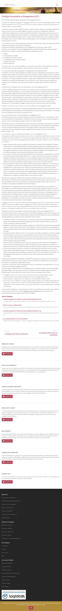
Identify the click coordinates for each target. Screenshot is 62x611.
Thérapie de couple (6, 570)
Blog (3, 556)
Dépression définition (7, 528)
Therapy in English (6, 583)
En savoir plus (7, 353)
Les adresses (5, 552)
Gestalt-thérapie (6, 517)
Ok (31, 607)
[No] (60, 606)
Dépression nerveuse (7, 525)
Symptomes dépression (7, 531)
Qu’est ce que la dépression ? (9, 497)
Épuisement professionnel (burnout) (10, 573)
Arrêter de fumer (6, 580)
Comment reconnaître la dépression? (11, 501)
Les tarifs (4, 549)
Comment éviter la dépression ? (9, 514)
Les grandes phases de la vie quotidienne (15, 319)
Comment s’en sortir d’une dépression (11, 538)
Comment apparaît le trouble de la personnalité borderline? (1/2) (22, 311)
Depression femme (6, 535)
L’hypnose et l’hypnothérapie (9, 576)
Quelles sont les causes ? (8, 507)
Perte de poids (5, 586)
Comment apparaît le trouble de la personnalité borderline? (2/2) (22, 299)
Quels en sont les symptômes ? (9, 504)
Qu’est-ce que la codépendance (12, 305)
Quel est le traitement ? (7, 511)
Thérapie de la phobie (7, 563)
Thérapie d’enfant (6, 566)
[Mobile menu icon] (57, 5)
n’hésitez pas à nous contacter (31, 291)
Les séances (5, 545)
